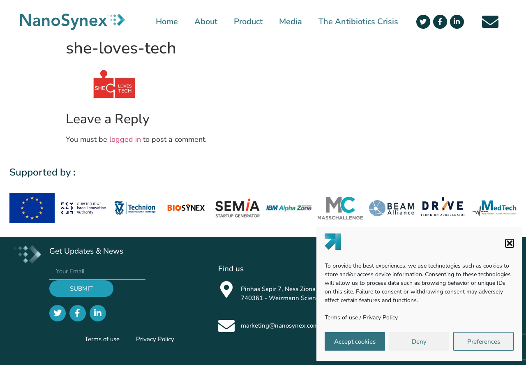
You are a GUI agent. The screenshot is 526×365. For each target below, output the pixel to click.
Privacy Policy (380, 317)
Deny (419, 341)
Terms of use (341, 317)
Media (290, 22)
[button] (509, 243)
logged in (125, 139)
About (205, 22)
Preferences (483, 341)
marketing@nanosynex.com (279, 325)
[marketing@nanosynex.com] (226, 326)
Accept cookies (355, 341)
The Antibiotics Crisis (358, 22)
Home (167, 22)
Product (248, 22)
